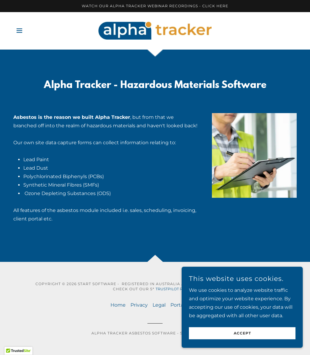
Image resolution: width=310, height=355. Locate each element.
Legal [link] (159, 305)
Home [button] (118, 305)
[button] (19, 30)
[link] (155, 30)
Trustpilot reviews (176, 289)
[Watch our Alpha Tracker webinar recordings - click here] (155, 6)
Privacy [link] (139, 305)
